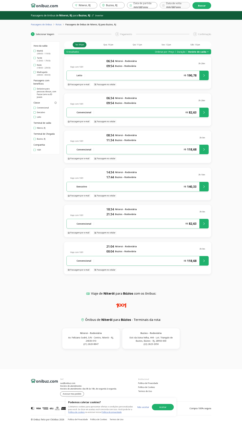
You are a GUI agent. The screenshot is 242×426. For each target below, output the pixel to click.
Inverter (97, 15)
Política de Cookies (146, 387)
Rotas (59, 24)
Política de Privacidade (148, 383)
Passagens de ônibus (41, 24)
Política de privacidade (112, 412)
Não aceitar (143, 407)
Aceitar (162, 407)
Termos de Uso (145, 391)
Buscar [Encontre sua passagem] (202, 5)
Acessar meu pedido (72, 394)
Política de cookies (76, 412)
